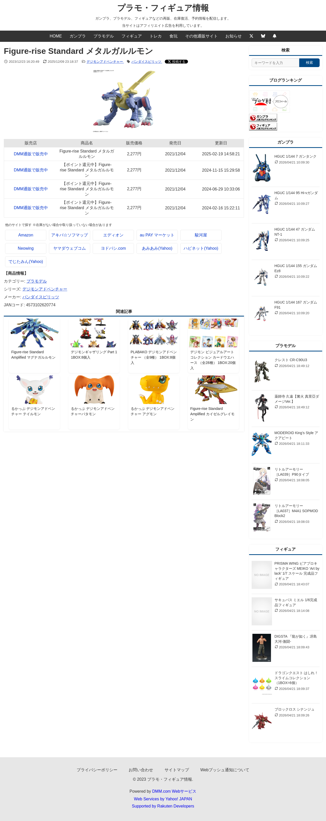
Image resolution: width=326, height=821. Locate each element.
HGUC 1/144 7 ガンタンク (296, 156)
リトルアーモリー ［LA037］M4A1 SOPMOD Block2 (296, 511)
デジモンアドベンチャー (105, 62)
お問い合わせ (141, 770)
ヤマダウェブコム (69, 248)
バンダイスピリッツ (146, 62)
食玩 (173, 36)
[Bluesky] (263, 36)
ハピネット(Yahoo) (201, 248)
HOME (56, 36)
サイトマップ (177, 770)
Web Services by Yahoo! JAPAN (163, 799)
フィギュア (131, 36)
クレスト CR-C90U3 (291, 360)
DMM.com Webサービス (174, 791)
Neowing (26, 248)
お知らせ (233, 36)
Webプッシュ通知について (224, 770)
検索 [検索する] (309, 62)
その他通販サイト (201, 36)
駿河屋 (201, 235)
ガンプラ (78, 36)
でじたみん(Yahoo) (25, 261)
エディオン (113, 235)
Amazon (25, 235)
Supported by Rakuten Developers (163, 806)
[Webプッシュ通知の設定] (274, 36)
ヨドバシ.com (113, 248)
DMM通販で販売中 (31, 154)
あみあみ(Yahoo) (157, 248)
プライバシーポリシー (97, 770)
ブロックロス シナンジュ (295, 709)
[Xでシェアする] (176, 62)
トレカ (156, 36)
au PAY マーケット (157, 235)
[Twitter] (251, 36)
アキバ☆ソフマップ (69, 235)
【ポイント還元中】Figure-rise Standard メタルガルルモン (87, 170)
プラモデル (103, 36)
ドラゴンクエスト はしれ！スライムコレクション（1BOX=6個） (296, 678)
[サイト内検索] (276, 62)
